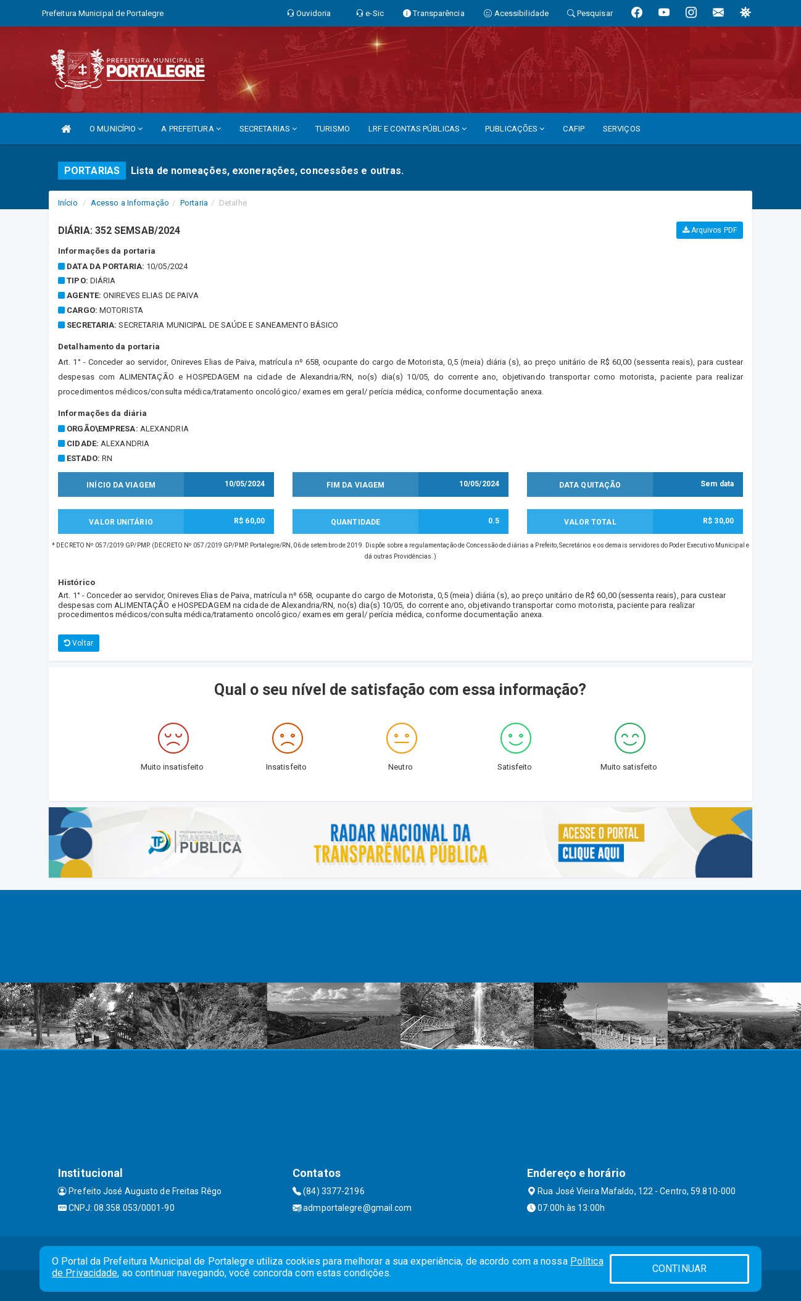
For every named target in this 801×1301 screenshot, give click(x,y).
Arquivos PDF (710, 230)
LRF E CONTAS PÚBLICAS (417, 128)
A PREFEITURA (190, 128)
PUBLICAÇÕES (514, 128)
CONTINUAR (679, 1268)
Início (68, 202)
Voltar (78, 643)
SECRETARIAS (268, 128)
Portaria (194, 202)
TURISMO (332, 128)
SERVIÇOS (622, 128)
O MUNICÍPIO (116, 128)
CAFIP (573, 128)
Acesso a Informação (130, 202)
